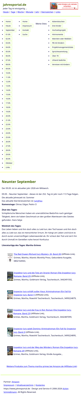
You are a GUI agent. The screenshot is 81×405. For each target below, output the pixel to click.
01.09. (8, 34)
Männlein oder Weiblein (61, 39)
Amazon (15, 381)
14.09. (8, 90)
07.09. (8, 60)
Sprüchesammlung (59, 51)
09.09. (8, 68)
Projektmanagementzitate (62, 47)
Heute (6, 12)
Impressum (27, 26)
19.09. (8, 111)
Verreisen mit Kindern (61, 64)
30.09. (8, 159)
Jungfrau (38, 200)
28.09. (8, 150)
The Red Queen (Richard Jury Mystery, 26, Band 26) (37, 254)
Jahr (37, 12)
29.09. (8, 154)
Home (8, 21)
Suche (25, 34)
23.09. (8, 129)
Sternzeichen (47, 12)
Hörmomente (57, 34)
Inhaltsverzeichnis (24, 385)
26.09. (8, 141)
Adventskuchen (58, 21)
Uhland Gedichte (59, 60)
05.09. (8, 51)
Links (58, 12)
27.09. (8, 146)
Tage (13, 12)
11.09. (8, 77)
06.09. (8, 56)
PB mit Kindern (58, 43)
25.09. (8, 137)
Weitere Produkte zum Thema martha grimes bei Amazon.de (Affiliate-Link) (42, 366)
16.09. (8, 99)
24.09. (8, 133)
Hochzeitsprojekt (59, 30)
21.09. (8, 120)
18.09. (8, 107)
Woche (20, 12)
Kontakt (26, 30)
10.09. (8, 73)
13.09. (8, 86)
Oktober (9, 163)
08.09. (8, 64)
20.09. (8, 116)
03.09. (8, 43)
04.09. (8, 47)
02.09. (8, 39)
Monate (29, 12)
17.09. (8, 103)
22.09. (8, 124)
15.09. (8, 94)
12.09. (8, 81)
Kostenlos (40, 385)
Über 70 (55, 56)
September (10, 30)
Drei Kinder (56, 26)
